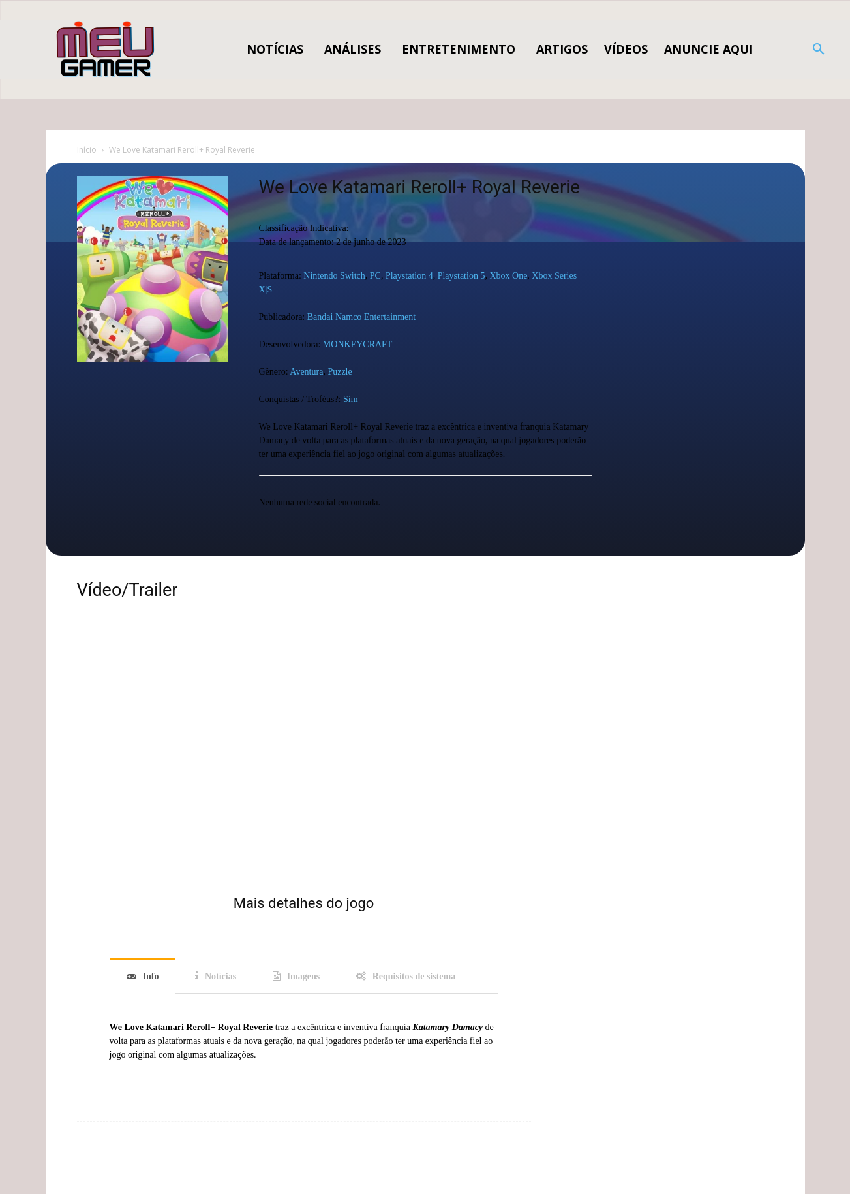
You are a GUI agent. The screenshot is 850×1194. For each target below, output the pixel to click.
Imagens (303, 976)
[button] (818, 49)
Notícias (220, 976)
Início (87, 149)
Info (151, 976)
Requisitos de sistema (414, 976)
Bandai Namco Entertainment (361, 317)
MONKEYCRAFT (358, 344)
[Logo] (106, 49)
